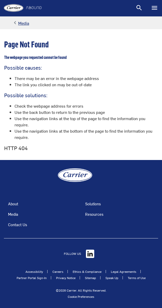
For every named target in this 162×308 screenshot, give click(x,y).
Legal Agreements (123, 271)
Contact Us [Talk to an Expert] (17, 224)
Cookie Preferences (81, 296)
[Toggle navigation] (139, 8)
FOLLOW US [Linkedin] (79, 253)
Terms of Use (137, 277)
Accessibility (34, 271)
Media (13, 214)
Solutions (93, 203)
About (13, 203)
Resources (94, 214)
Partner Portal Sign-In (32, 277)
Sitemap (90, 277)
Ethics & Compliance (87, 271)
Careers (57, 271)
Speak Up (111, 277)
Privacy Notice (66, 277)
